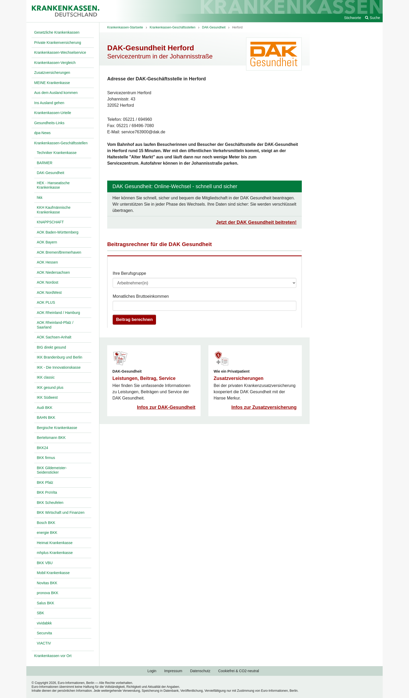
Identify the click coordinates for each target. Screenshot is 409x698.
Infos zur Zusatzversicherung (264, 407)
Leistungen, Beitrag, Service (144, 378)
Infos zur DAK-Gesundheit (166, 407)
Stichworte (352, 18)
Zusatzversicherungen (238, 378)
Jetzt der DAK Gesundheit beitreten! (256, 222)
